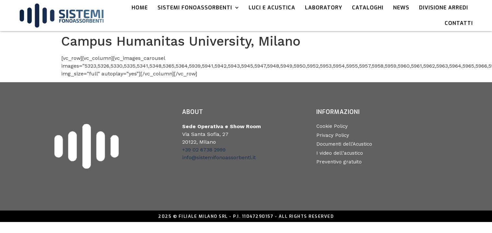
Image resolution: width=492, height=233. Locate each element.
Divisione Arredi (443, 7)
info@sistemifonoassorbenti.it (219, 157)
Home (140, 7)
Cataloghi (367, 7)
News (401, 7)
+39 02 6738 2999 (204, 150)
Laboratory (323, 7)
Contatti (459, 23)
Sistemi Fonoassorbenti (198, 8)
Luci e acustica (272, 7)
